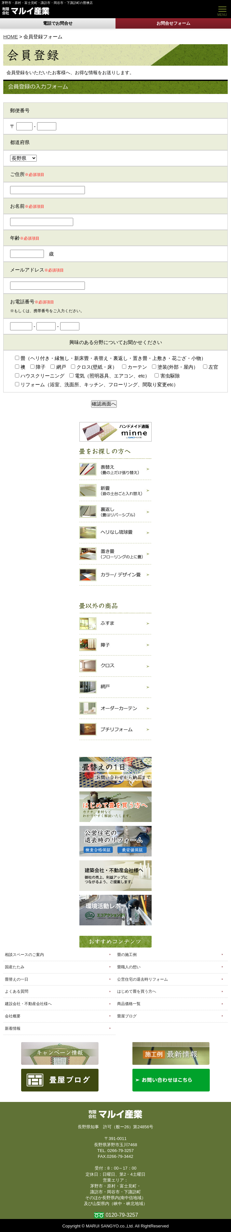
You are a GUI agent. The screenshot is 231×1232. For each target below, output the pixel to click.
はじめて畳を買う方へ (136, 991)
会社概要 (12, 1016)
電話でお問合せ (58, 23)
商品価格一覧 (129, 1003)
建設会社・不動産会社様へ (28, 1003)
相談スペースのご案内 (24, 954)
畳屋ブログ (127, 1016)
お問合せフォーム (173, 23)
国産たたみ (14, 967)
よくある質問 (16, 991)
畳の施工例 (127, 954)
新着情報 (12, 1028)
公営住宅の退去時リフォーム (142, 979)
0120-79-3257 (122, 1215)
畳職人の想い (129, 967)
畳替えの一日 (16, 979)
